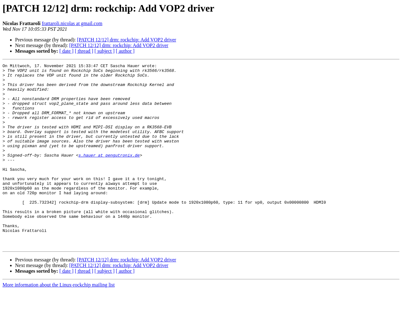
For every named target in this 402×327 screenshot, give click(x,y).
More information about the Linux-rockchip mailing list (59, 321)
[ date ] (66, 51)
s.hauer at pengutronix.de (109, 174)
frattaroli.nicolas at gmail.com (72, 23)
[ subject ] (105, 51)
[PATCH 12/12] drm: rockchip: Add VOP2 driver (126, 39)
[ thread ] (84, 51)
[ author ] (125, 51)
